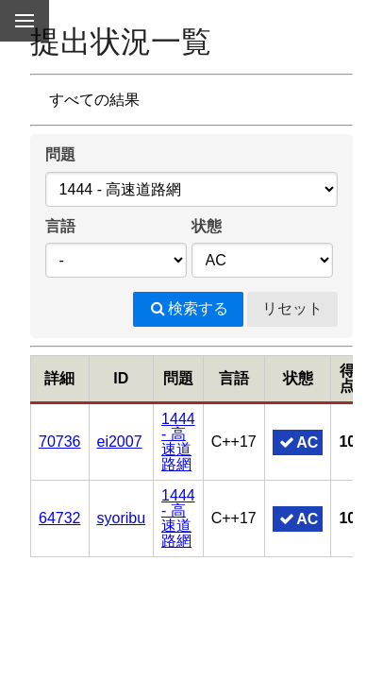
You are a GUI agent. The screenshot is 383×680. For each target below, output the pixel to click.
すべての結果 (94, 100)
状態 (207, 226)
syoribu (121, 518)
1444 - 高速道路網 (178, 441)
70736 (60, 442)
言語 (60, 226)
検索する (188, 308)
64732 (60, 518)
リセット (292, 308)
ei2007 (119, 442)
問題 (60, 154)
